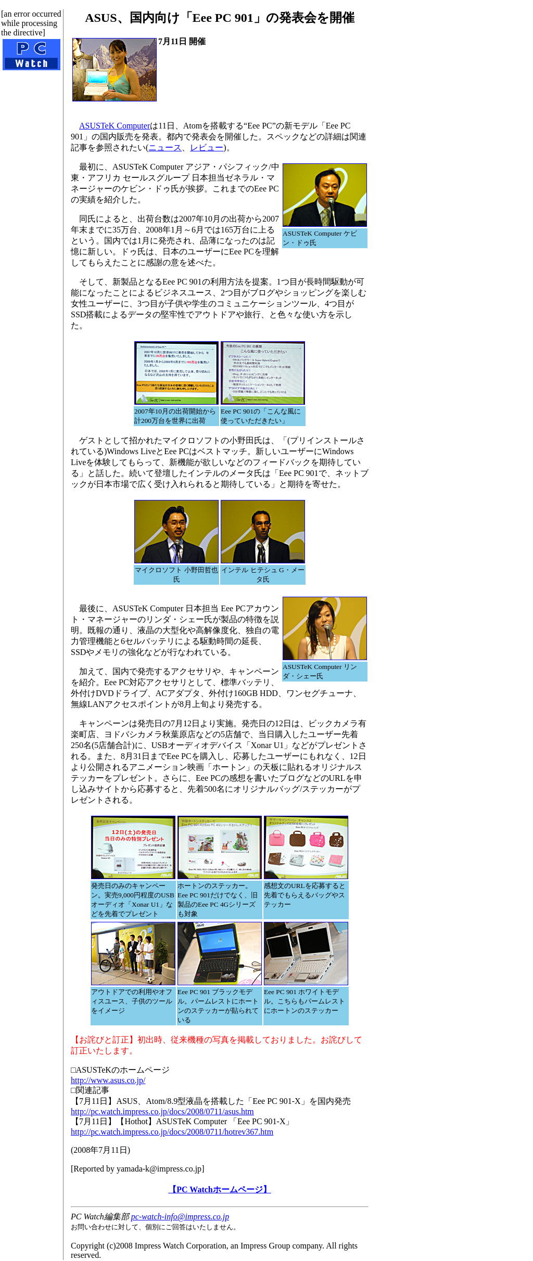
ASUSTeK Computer (114, 125)
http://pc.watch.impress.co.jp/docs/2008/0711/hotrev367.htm (172, 1131)
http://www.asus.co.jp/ (108, 1080)
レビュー (206, 147)
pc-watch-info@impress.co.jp (180, 1216)
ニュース (165, 147)
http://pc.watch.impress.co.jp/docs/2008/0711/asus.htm (162, 1111)
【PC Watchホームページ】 (219, 1189)
